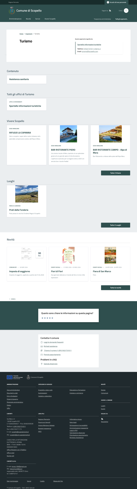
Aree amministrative (13, 390)
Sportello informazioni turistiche (89, 44)
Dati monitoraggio (12, 481)
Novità (28, 19)
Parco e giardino (14, 206)
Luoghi (103, 406)
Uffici (8, 408)
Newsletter (104, 422)
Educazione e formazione (77, 390)
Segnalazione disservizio (77, 433)
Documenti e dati (12, 393)
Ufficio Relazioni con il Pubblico (16, 450)
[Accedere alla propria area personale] (116, 2)
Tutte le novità (115, 287)
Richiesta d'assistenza (77, 437)
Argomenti (28, 34)
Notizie (103, 390)
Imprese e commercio (76, 393)
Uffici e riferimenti (15, 102)
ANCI (39, 431)
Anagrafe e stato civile (45, 390)
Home (21, 34)
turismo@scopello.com (90, 51)
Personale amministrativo (15, 402)
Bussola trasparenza (44, 428)
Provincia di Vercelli (44, 422)
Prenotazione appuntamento (79, 435)
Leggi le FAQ (74, 430)
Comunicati (13, 267)
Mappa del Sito (58, 481)
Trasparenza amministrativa (102, 19)
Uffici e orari (10, 453)
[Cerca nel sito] (125, 10)
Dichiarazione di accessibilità (78, 425)
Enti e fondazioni (12, 396)
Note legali (73, 422)
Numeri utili (10, 456)
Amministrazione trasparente (79, 428)
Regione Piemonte (14, 2)
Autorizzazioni (42, 393)
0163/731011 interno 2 (92, 48)
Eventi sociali (55, 267)
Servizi (37, 19)
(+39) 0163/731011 (19, 426)
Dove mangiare (14, 129)
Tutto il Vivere (115, 173)
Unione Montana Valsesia (46, 425)
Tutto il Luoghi (115, 225)
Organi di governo (12, 399)
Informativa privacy (76, 419)
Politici (9, 405)
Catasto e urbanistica (45, 396)
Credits (42, 481)
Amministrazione (15, 19)
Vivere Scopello (50, 19)
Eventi (103, 409)
